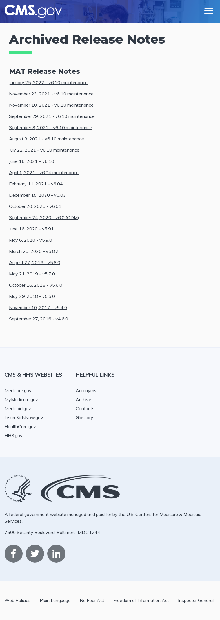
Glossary (84, 417)
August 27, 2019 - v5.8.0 (34, 262)
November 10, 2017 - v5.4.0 (38, 307)
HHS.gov (14, 435)
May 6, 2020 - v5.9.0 (30, 240)
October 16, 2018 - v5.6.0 (35, 285)
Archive (83, 399)
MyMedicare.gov (21, 399)
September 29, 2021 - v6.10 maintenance (52, 116)
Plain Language (55, 600)
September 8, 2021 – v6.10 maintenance (50, 127)
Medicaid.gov (18, 408)
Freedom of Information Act (141, 600)
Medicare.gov (18, 390)
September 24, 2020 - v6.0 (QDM (43, 217)
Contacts (85, 408)
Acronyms (86, 390)
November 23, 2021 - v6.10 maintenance (51, 93)
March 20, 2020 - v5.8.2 (34, 251)
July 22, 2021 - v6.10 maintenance (44, 150)
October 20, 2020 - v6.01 (35, 206)
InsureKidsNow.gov (24, 417)
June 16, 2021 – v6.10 (31, 161)
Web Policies (18, 600)
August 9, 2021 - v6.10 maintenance (46, 138)
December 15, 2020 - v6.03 (37, 195)
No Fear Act (92, 600)
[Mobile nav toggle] (208, 11)
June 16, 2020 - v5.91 (31, 229)
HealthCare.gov (20, 426)
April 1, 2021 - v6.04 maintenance (44, 172)
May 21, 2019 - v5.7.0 (32, 274)
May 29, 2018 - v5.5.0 (32, 296)
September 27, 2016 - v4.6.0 (38, 319)
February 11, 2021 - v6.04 (36, 184)
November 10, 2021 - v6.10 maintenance (51, 105)
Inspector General (196, 600)
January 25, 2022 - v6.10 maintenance (48, 82)
